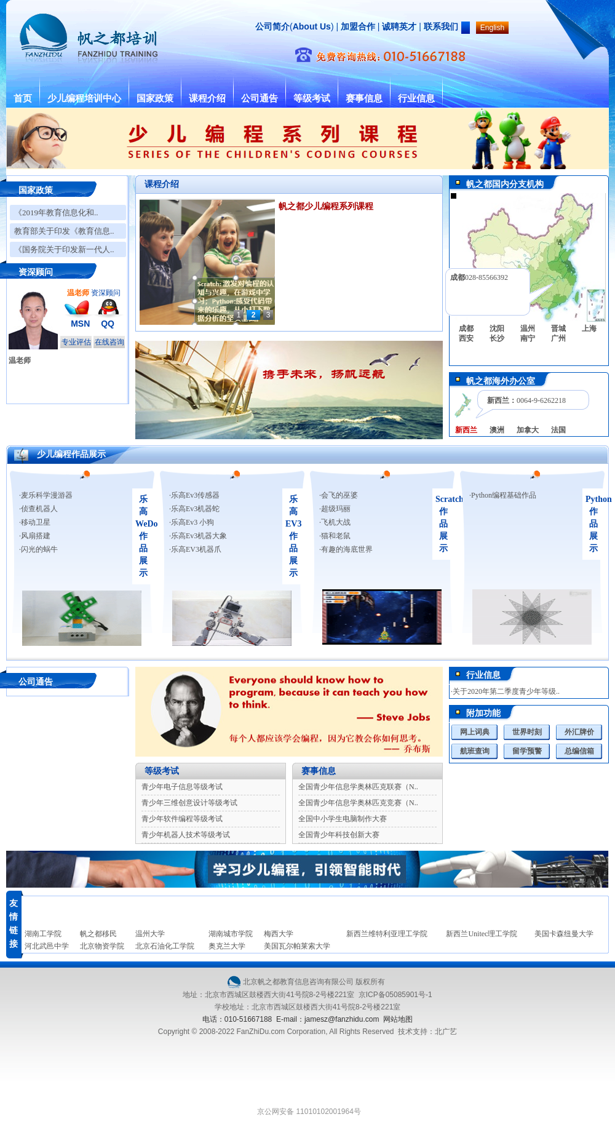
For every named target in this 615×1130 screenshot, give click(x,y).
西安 (466, 338)
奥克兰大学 (226, 946)
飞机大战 (336, 522)
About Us (312, 26)
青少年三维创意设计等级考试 (189, 802)
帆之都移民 (98, 933)
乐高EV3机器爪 (196, 549)
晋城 (558, 328)
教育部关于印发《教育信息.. (64, 231)
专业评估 (76, 342)
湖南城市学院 (230, 933)
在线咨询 (109, 342)
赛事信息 (364, 98)
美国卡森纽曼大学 (563, 933)
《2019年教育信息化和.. (56, 212)
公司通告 (259, 98)
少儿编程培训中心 (84, 98)
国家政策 (155, 98)
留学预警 (527, 751)
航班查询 (475, 751)
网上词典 (475, 732)
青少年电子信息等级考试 (182, 786)
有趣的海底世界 (347, 549)
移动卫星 (35, 522)
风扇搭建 (35, 535)
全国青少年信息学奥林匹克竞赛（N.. (358, 802)
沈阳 (497, 328)
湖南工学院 (43, 933)
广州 (558, 338)
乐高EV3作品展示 (293, 536)
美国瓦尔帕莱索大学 (297, 946)
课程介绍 (207, 98)
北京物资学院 (102, 946)
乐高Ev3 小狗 (192, 522)
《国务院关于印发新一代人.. (64, 249)
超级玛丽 (336, 508)
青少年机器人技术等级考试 (185, 834)
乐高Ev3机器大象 (199, 535)
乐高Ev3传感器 (195, 495)
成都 (466, 328)
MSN (80, 323)
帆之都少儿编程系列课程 (326, 206)
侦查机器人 (39, 508)
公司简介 (272, 26)
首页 (23, 98)
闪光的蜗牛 (39, 549)
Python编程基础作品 (503, 495)
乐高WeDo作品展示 (146, 536)
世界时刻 (527, 732)
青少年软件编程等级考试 (182, 818)
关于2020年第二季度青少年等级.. (506, 691)
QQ (107, 323)
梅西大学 (278, 933)
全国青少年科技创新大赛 (338, 834)
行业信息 (416, 98)
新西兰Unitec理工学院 (481, 933)
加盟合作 (356, 26)
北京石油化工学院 (164, 946)
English (492, 27)
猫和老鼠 (336, 535)
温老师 (20, 360)
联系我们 (441, 26)
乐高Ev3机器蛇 (195, 508)
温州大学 (150, 933)
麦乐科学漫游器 (47, 495)
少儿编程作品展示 (71, 454)
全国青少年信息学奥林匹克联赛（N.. (358, 786)
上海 (589, 328)
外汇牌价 (579, 732)
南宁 (527, 338)
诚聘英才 (399, 26)
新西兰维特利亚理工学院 (386, 933)
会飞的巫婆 (339, 495)
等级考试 (311, 98)
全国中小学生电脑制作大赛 (342, 818)
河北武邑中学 (47, 946)
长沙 (497, 338)
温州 (527, 328)
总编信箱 (579, 751)
